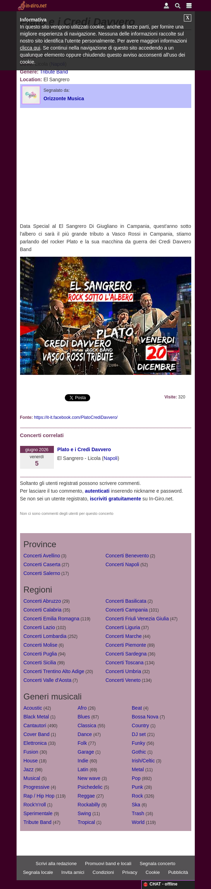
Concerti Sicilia (40, 662)
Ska (136, 804)
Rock (137, 796)
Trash (138, 813)
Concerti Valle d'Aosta (48, 680)
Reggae (86, 796)
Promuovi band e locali (108, 863)
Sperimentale (38, 813)
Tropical (86, 822)
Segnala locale (38, 872)
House (31, 760)
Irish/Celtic (143, 760)
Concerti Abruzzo (42, 601)
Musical (32, 778)
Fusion (31, 752)
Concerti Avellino (42, 555)
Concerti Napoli (122, 564)
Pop (136, 778)
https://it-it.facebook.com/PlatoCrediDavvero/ (76, 417)
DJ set (139, 734)
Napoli (111, 458)
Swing (84, 813)
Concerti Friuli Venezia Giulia (137, 618)
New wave (88, 778)
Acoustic (33, 708)
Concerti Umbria (123, 671)
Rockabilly (88, 804)
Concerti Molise (40, 645)
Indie (82, 760)
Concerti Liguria (123, 627)
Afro (82, 708)
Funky (138, 743)
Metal (138, 769)
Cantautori (35, 725)
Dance (84, 734)
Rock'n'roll (35, 804)
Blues (83, 716)
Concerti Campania (127, 610)
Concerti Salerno (42, 573)
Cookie (152, 872)
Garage (85, 752)
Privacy (129, 872)
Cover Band (37, 734)
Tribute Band (54, 72)
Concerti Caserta (42, 564)
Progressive (37, 787)
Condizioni (103, 872)
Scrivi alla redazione (56, 863)
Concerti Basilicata (126, 601)
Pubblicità (178, 872)
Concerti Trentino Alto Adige (54, 671)
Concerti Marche (124, 636)
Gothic (139, 752)
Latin (82, 769)
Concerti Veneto (123, 680)
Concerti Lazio (39, 627)
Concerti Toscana (125, 662)
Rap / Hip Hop (39, 796)
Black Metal (36, 716)
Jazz (29, 769)
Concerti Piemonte (126, 645)
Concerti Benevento (127, 555)
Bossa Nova (145, 716)
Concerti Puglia (40, 654)
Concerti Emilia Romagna (52, 618)
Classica (86, 725)
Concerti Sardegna (126, 654)
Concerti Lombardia (45, 636)
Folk (82, 743)
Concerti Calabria (43, 610)
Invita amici (72, 872)
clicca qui (30, 48)
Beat (137, 708)
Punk (137, 787)
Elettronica (35, 743)
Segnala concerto (157, 863)
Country (140, 725)
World (138, 822)
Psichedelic (90, 787)
